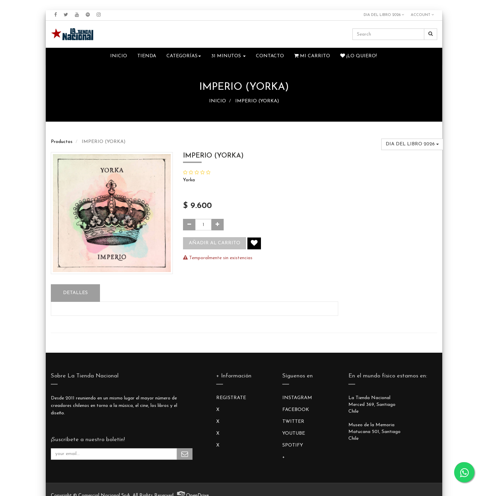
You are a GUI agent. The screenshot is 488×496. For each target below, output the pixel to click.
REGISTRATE (231, 397)
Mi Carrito (312, 56)
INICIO (217, 101)
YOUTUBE (293, 433)
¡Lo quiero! (358, 56)
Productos (62, 141)
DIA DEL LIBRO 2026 (384, 15)
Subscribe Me (184, 454)
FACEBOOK (295, 409)
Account (422, 15)
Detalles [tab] (75, 292)
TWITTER (293, 421)
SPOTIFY (292, 445)
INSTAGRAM (297, 397)
